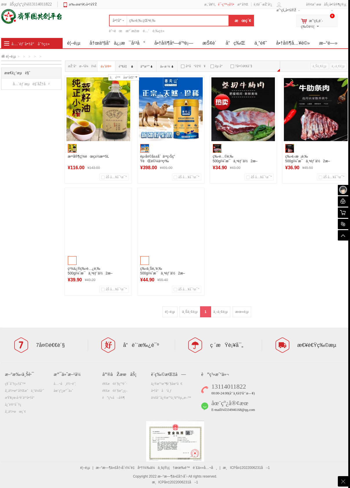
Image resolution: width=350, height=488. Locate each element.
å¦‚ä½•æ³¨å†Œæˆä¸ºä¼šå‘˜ (24, 391)
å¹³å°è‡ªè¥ (193, 66)
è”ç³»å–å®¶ (113, 398)
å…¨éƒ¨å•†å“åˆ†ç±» (31, 43)
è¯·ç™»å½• (226, 4)
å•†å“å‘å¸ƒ (161, 391)
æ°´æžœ (132, 31)
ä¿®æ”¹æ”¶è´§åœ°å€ (166, 384)
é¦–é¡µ (11, 56)
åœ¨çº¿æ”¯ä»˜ (63, 391)
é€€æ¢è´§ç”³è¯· (114, 384)
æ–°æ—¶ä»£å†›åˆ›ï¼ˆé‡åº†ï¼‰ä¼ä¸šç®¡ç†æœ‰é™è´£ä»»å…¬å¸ (156, 468)
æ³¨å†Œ (243, 4)
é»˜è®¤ (106, 66)
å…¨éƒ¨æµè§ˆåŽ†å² (31, 84)
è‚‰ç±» (158, 31)
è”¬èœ (115, 31)
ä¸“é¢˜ (261, 43)
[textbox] (169, 20)
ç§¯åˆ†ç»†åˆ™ (15, 384)
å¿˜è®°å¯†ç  (15, 405)
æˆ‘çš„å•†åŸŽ (286, 10)
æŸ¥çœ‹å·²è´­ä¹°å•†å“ (21, 398)
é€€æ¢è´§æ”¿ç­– (115, 391)
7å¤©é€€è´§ (241, 66)
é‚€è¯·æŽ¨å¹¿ (263, 4)
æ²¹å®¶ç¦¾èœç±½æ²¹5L (88, 156)
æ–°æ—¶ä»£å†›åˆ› (172, 476)
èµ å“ (218, 66)
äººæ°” (147, 66)
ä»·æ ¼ (166, 66)
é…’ (146, 31)
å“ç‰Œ (235, 43)
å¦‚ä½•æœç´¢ (15, 411)
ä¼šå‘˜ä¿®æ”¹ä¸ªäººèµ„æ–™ (171, 398)
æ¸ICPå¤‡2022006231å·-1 (246, 468)
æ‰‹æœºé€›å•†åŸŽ (83, 4)
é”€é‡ (126, 66)
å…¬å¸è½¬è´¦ (65, 384)
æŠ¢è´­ (209, 43)
